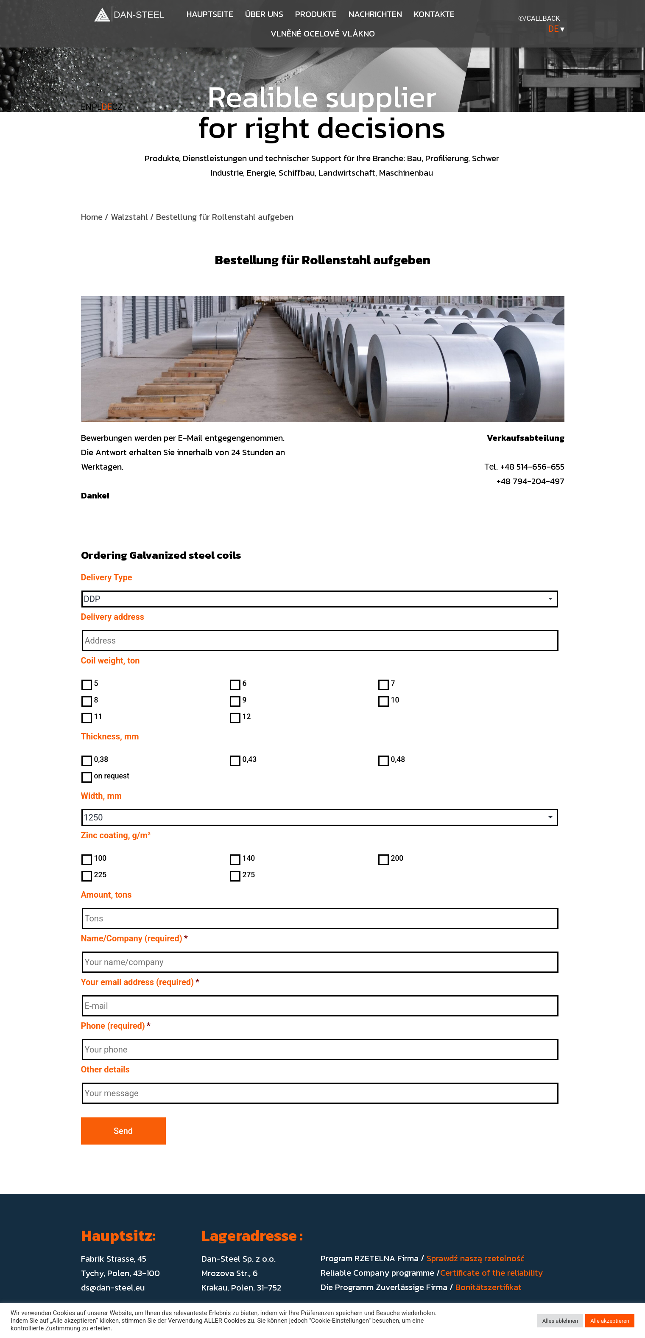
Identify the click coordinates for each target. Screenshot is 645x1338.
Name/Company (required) (134, 938)
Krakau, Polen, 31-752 (241, 1287)
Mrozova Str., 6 (229, 1273)
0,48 (398, 759)
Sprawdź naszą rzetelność (476, 1258)
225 (100, 875)
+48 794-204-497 (522, 481)
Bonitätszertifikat (488, 1287)
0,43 (249, 759)
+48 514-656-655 (532, 466)
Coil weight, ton (110, 660)
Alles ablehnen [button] (560, 1321)
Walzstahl (129, 216)
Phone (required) (116, 1026)
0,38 (101, 759)
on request (111, 776)
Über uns (264, 14)
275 (248, 875)
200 (397, 858)
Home (92, 216)
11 (98, 716)
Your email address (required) (140, 982)
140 (248, 858)
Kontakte (434, 14)
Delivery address (112, 617)
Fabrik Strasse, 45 (113, 1258)
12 (246, 716)
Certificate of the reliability (491, 1272)
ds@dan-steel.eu (113, 1287)
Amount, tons (106, 895)
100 (100, 858)
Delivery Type (106, 577)
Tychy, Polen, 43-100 (120, 1273)
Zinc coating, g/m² (116, 835)
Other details (105, 1069)
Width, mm (101, 796)
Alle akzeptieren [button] (609, 1321)
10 (395, 700)
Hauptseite (210, 14)
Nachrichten (375, 14)
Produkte (316, 14)
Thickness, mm (110, 736)
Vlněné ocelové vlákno (323, 33)
